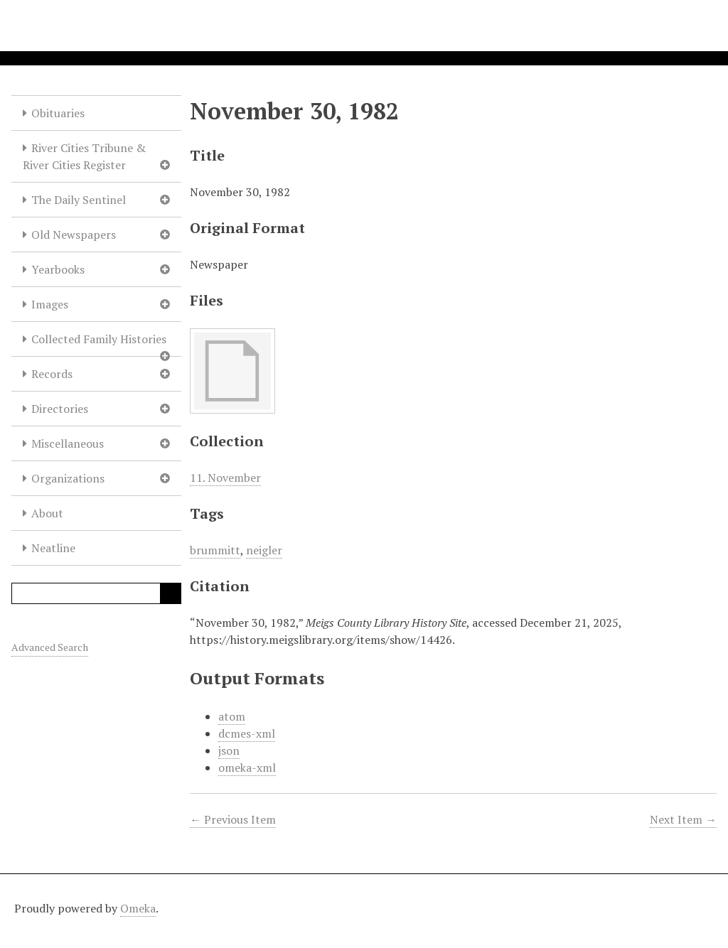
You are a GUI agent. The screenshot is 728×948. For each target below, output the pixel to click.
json (229, 750)
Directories (59, 408)
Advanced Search (49, 647)
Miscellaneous (67, 443)
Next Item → (683, 819)
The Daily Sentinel (78, 200)
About (47, 513)
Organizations (68, 478)
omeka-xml (247, 767)
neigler (264, 550)
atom (231, 716)
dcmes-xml (246, 733)
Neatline (53, 548)
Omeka (138, 908)
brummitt (215, 550)
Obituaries (58, 113)
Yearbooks (58, 269)
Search (170, 593)
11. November (225, 477)
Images (49, 304)
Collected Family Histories (98, 339)
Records (52, 374)
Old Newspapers (73, 234)
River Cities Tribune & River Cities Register (84, 156)
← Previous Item (233, 819)
